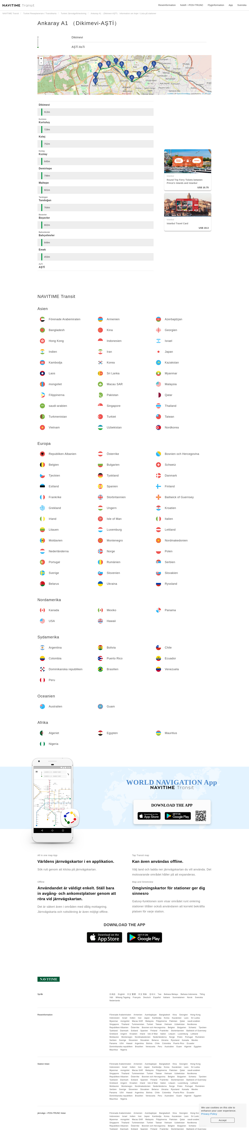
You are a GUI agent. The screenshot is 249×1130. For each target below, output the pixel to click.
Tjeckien (203, 1027)
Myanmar (113, 1021)
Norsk (189, 997)
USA (122, 1043)
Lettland (194, 1034)
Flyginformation (216, 5)
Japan (147, 1018)
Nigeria (123, 1050)
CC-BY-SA (206, 94)
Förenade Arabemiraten (120, 1015)
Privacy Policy (209, 1113)
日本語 (112, 994)
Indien (132, 1018)
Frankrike (164, 1031)
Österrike (135, 1027)
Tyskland (113, 1031)
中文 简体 (142, 994)
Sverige (122, 1040)
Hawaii (129, 1043)
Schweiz (192, 1027)
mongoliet (125, 1021)
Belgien (171, 1027)
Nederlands (114, 1000)
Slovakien (144, 1040)
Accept (223, 1120)
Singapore (114, 1024)
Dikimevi (77, 37)
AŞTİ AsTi (78, 47)
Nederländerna (160, 1037)
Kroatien (133, 1034)
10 (95, 74)
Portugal (189, 1037)
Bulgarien (181, 1027)
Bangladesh (164, 1015)
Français (137, 997)
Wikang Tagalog (123, 997)
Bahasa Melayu (171, 994)
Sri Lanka (195, 1018)
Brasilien (139, 1046)
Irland (142, 1034)
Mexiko (195, 1040)
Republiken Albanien (118, 1027)
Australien (169, 1046)
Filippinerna (161, 1021)
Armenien (138, 1015)
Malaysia (149, 1021)
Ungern (123, 1034)
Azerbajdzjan (151, 1015)
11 (95, 80)
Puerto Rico (178, 1043)
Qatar (182, 1021)
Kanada (185, 1040)
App (231, 5)
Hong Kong (195, 1015)
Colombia (166, 1043)
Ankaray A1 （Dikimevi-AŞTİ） (78, 23)
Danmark (124, 1031)
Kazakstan (177, 1018)
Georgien (183, 1015)
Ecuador (190, 1043)
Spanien (144, 1031)
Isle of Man (153, 1034)
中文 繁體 (131, 994)
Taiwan (158, 1024)
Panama (113, 1043)
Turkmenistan (138, 1024)
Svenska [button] (241, 5)
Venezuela (150, 1046)
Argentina (139, 1043)
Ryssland (175, 1040)
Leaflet (170, 94)
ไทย (160, 994)
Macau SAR (137, 1021)
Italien (163, 1034)
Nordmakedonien (142, 1037)
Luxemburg (183, 1034)
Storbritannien (177, 1031)
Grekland (113, 1034)
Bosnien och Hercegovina (153, 1027)
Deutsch (147, 997)
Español (157, 997)
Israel (124, 1018)
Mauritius (113, 1050)
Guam (179, 1046)
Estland (134, 1031)
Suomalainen (179, 997)
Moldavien (114, 1037)
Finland (153, 1031)
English (121, 994)
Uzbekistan (179, 1024)
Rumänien (200, 1037)
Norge (172, 1037)
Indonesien (114, 1018)
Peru (160, 1046)
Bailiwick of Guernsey (196, 1031)
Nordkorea (192, 1024)
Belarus (155, 1040)
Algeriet (187, 1046)
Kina (175, 1015)
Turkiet (150, 1024)
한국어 (152, 994)
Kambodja (156, 1018)
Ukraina (164, 1040)
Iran (140, 1018)
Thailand (125, 1024)
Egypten (198, 1046)
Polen (179, 1037)
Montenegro (126, 1037)
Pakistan (173, 1021)
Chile (157, 1043)
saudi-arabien (194, 1021)
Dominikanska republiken (121, 1046)
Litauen (171, 1034)
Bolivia (149, 1043)
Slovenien (133, 1040)
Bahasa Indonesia (189, 994)
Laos (186, 1018)
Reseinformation (167, 5)
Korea (166, 1018)
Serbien (113, 1040)
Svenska (199, 997)
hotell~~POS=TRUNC (191, 5)
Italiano (166, 997)
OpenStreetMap (183, 94)
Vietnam (168, 1024)
